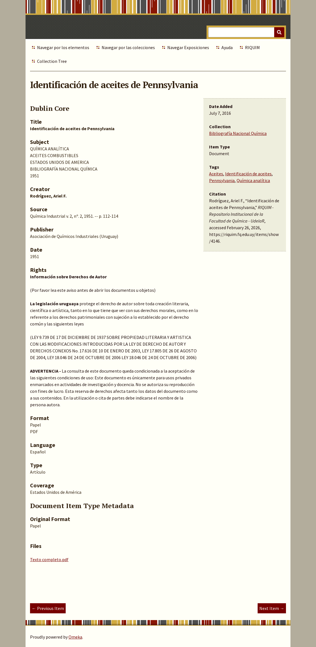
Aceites (216, 173)
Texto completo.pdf (49, 559)
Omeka (75, 637)
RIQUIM (252, 47)
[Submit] (279, 32)
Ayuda (227, 47)
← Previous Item (48, 608)
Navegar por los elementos (63, 47)
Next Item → (271, 608)
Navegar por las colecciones (128, 47)
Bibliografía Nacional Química (238, 133)
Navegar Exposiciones (188, 47)
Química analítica (253, 180)
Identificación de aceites (248, 173)
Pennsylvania (222, 180)
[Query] (246, 32)
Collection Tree (52, 61)
